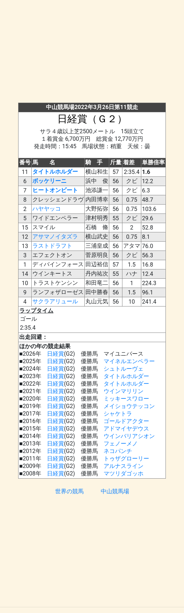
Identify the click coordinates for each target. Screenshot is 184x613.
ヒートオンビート (55, 190)
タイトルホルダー (55, 171)
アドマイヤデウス (126, 428)
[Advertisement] (94, 53)
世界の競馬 (69, 491)
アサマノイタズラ (55, 236)
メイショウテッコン (129, 406)
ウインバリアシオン (129, 436)
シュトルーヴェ (123, 368)
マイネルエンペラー (129, 361)
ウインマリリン (123, 391)
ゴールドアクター (126, 421)
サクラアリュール (55, 301)
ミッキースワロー (126, 398)
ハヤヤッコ (46, 208)
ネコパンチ (118, 451)
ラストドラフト (52, 245)
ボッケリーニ (49, 180)
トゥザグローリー (126, 458)
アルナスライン (123, 466)
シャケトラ (118, 413)
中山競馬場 (115, 491)
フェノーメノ (121, 443)
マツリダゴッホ (123, 473)
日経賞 (55, 353)
